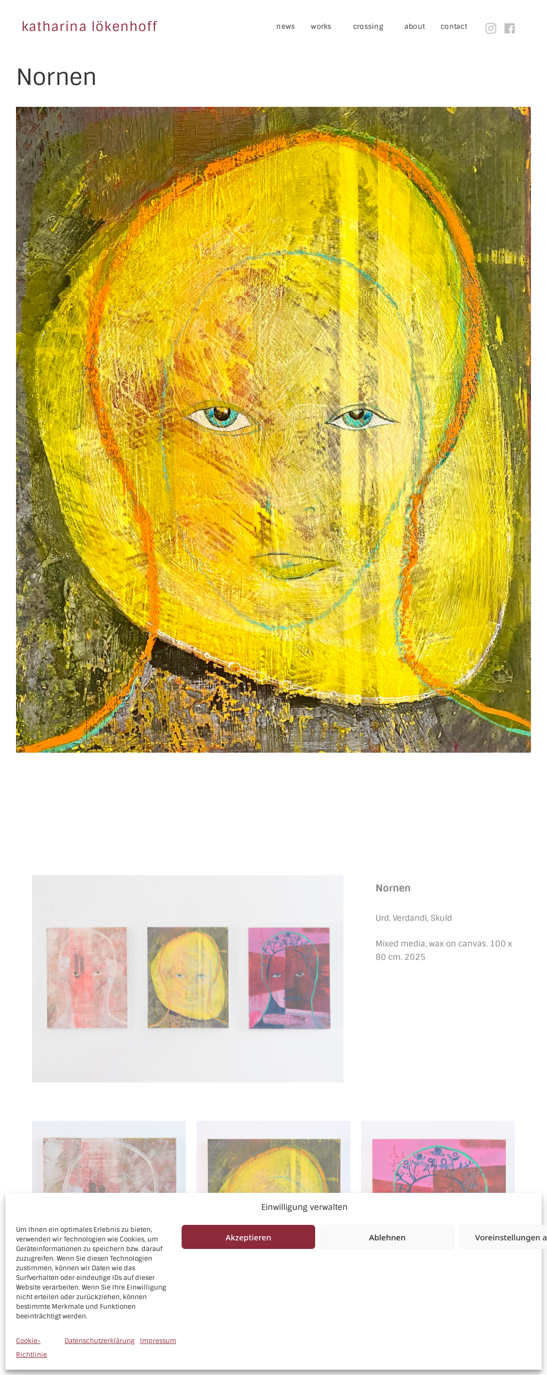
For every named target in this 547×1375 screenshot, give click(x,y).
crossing (376, 27)
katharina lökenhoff (89, 26)
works (329, 27)
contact (454, 26)
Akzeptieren (248, 1237)
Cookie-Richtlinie (31, 1348)
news (285, 26)
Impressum (158, 1341)
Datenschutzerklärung (100, 1341)
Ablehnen (387, 1237)
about (414, 26)
